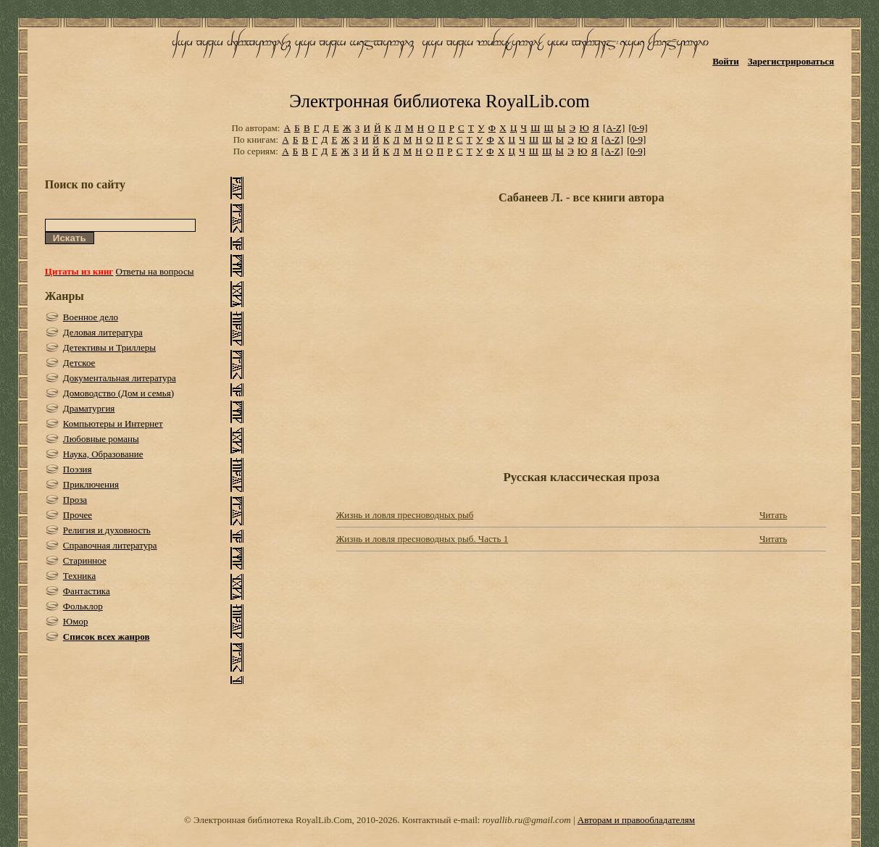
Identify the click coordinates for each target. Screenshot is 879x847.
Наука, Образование (103, 453)
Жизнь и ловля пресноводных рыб (405, 514)
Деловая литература (103, 332)
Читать (773, 514)
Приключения (91, 484)
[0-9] (638, 127)
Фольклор (83, 606)
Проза (75, 499)
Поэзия (77, 469)
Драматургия (89, 408)
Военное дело (90, 317)
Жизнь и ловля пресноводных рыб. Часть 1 (422, 538)
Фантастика (86, 590)
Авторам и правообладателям (636, 819)
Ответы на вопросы (155, 271)
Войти (725, 61)
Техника (79, 575)
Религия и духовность (107, 530)
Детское (79, 362)
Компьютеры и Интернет (113, 423)
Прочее (77, 514)
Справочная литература (110, 545)
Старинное (85, 560)
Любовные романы (101, 438)
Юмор (75, 621)
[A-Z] (614, 127)
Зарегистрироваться (791, 61)
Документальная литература (119, 377)
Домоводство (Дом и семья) (118, 393)
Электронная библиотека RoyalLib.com (439, 101)
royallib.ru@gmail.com (527, 819)
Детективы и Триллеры (109, 347)
